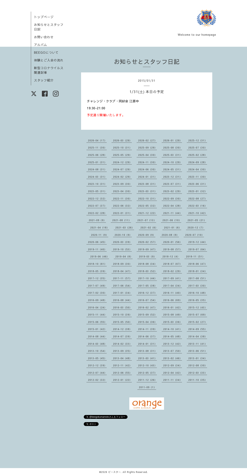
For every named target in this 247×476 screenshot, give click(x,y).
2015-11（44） (97, 314)
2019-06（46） (99, 256)
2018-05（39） (97, 271)
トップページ (44, 17)
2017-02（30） (97, 292)
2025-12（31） (197, 140)
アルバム (40, 44)
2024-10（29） (172, 162)
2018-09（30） (122, 263)
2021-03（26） (124, 227)
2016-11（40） (172, 292)
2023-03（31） (147, 191)
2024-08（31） (97, 169)
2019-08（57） (172, 249)
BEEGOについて (46, 52)
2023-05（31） (97, 191)
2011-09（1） (147, 387)
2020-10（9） (123, 234)
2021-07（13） (146, 220)
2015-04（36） (147, 321)
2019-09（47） (147, 249)
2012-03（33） (197, 372)
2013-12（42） (172, 343)
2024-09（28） (197, 162)
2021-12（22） (147, 213)
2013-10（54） (97, 350)
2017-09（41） (172, 278)
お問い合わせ (44, 37)
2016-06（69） (172, 300)
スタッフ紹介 (44, 80)
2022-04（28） (172, 205)
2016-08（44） (122, 300)
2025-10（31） (122, 147)
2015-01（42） (97, 329)
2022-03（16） (197, 205)
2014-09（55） (197, 329)
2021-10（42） (197, 213)
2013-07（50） (172, 350)
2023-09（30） (122, 183)
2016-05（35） (197, 300)
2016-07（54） (147, 300)
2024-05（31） (172, 169)
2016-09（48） (97, 300)
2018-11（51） (195, 256)
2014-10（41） (172, 329)
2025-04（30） (147, 154)
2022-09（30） (172, 198)
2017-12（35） (97, 278)
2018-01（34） (197, 271)
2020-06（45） (97, 242)
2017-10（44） (147, 278)
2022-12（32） (97, 198)
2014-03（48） (97, 343)
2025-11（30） (97, 147)
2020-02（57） (147, 242)
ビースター (114, 471)
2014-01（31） (147, 343)
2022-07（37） (97, 205)
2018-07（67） (172, 263)
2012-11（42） (122, 365)
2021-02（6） (149, 227)
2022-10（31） (147, 198)
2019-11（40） (97, 249)
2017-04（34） (172, 285)
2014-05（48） (172, 336)
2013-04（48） (122, 358)
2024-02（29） (122, 176)
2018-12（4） (171, 256)
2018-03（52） (147, 271)
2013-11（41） (197, 343)
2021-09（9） (97, 220)
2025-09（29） (147, 147)
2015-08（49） (172, 314)
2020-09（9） (146, 234)
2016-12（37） (147, 292)
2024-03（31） (97, 176)
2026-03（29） (122, 140)
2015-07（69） (197, 314)
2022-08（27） (197, 198)
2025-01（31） (97, 162)
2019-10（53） (122, 249)
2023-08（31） (147, 183)
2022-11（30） (122, 198)
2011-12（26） (147, 379)
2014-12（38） (122, 329)
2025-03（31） (172, 154)
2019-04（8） (124, 256)
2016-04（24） (97, 307)
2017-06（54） (122, 285)
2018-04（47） (122, 271)
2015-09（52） (147, 314)
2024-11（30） (147, 162)
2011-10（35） (197, 379)
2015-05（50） (122, 321)
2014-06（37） (147, 336)
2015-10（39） (122, 314)
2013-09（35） (122, 350)
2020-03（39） (122, 242)
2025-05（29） (122, 154)
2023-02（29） (172, 191)
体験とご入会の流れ (48, 60)
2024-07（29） (122, 169)
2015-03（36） (172, 321)
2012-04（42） (172, 372)
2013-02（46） (172, 358)
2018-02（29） (172, 271)
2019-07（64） (197, 249)
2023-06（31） (197, 183)
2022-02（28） (97, 213)
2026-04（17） (97, 140)
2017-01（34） (122, 292)
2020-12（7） (196, 227)
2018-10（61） (97, 263)
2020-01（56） (172, 242)
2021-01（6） (172, 227)
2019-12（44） (197, 242)
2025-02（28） (197, 154)
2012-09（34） (172, 365)
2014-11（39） (147, 329)
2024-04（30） (197, 169)
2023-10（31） (97, 183)
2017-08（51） (197, 278)
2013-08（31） (147, 350)
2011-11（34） (172, 379)
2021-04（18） (99, 227)
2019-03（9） (147, 256)
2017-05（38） (147, 285)
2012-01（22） (122, 379)
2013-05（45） (97, 358)
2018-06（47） (197, 263)
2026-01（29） (172, 140)
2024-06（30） (147, 169)
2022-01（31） (122, 213)
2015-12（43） (197, 307)
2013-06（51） (197, 350)
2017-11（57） (122, 278)
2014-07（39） (122, 336)
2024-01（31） (147, 176)
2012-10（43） (147, 365)
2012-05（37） (147, 372)
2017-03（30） (197, 285)
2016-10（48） (197, 292)
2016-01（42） (172, 307)
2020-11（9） (99, 234)
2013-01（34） (197, 358)
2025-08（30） (172, 147)
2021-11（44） (172, 213)
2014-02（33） (122, 343)
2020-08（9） (170, 234)
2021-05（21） (197, 220)
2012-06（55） (122, 372)
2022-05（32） (147, 205)
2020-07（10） (194, 234)
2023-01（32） (197, 191)
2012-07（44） (97, 372)
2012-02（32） (97, 379)
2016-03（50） (122, 307)
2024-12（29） (122, 162)
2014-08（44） (97, 336)
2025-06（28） (97, 154)
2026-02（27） (147, 140)
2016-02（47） (147, 307)
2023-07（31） (172, 183)
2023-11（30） (197, 176)
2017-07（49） (97, 285)
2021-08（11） (121, 220)
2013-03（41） (147, 358)
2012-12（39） (97, 365)
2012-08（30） (197, 365)
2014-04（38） (197, 336)
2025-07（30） (197, 147)
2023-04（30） (122, 191)
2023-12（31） (172, 176)
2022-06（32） (122, 205)
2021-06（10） (171, 220)
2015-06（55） (97, 321)
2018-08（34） (147, 263)
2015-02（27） (197, 321)
